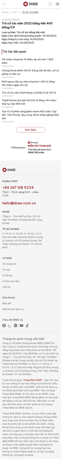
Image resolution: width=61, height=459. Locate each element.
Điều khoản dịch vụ (13, 316)
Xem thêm (30, 129)
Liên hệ (6, 293)
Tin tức (6, 276)
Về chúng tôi (9, 270)
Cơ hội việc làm (11, 288)
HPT (15, 12)
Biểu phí (6, 310)
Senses (5, 12)
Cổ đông (7, 282)
